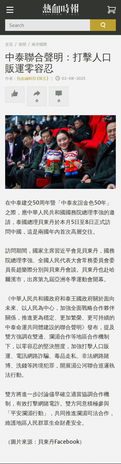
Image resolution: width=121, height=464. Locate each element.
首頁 (9, 44)
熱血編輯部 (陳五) (32, 78)
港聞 (22, 44)
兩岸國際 (39, 44)
